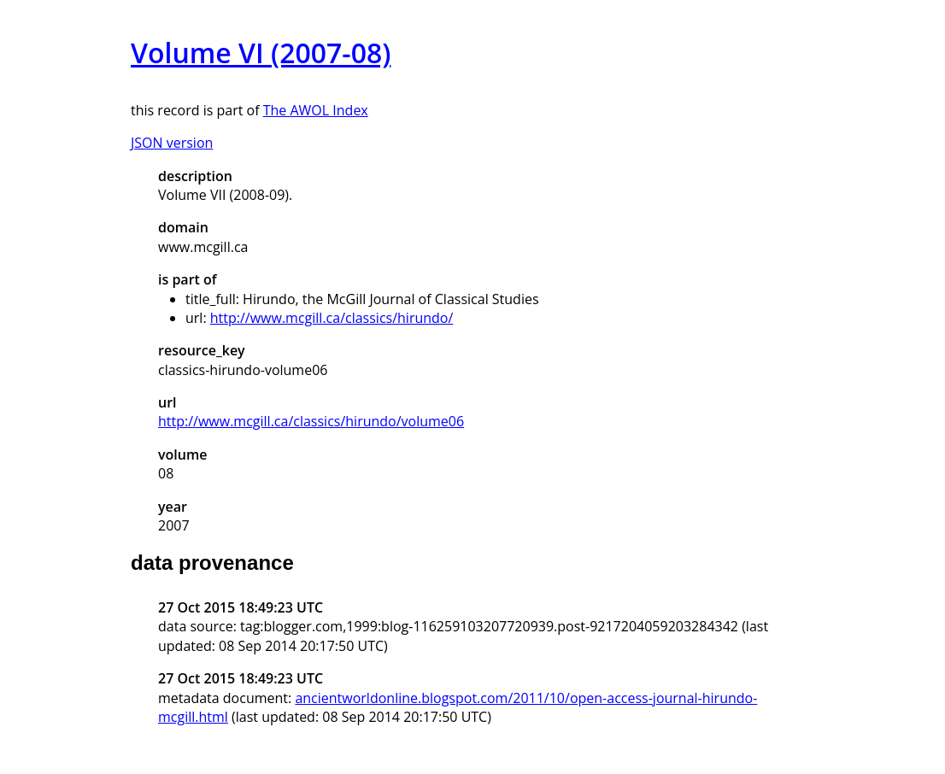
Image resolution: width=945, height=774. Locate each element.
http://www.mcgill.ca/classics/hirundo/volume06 (311, 421)
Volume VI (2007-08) (260, 52)
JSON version (172, 142)
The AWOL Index (315, 110)
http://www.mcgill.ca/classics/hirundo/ (332, 317)
